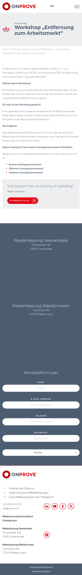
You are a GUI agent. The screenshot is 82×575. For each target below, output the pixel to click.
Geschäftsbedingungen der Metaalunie (31, 497)
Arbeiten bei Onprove (21, 488)
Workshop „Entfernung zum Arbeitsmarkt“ (32, 49)
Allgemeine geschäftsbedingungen (29, 492)
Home (5, 49)
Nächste (55, 452)
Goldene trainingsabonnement (26, 172)
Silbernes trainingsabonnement (26, 168)
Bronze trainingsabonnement (25, 164)
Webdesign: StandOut (41, 571)
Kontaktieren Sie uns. (22, 200)
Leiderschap (62, 49)
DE (52, 5)
